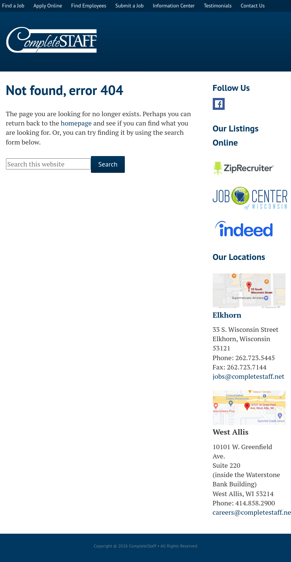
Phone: (223, 357)
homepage (76, 122)
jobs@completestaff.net (249, 376)
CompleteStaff (51, 40)
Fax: (219, 366)
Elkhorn (227, 315)
